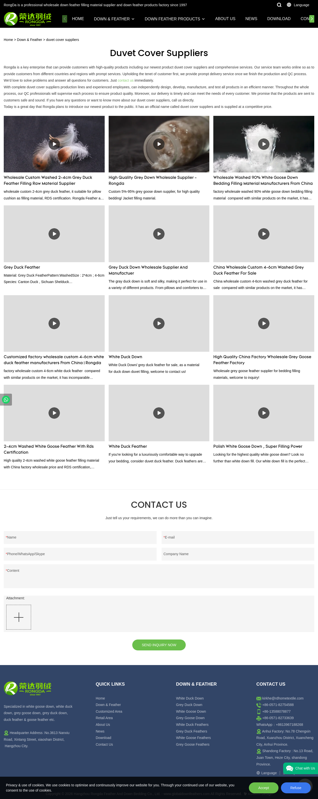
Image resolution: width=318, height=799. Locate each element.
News (251, 19)
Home (78, 19)
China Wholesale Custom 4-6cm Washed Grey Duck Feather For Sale (258, 271)
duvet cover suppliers (62, 40)
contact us (126, 80)
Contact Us (104, 744)
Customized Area (109, 711)
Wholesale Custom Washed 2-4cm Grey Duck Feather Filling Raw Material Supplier (48, 181)
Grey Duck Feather (22, 268)
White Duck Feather (128, 447)
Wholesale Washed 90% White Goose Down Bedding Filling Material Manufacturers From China (263, 181)
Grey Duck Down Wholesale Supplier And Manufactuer (148, 271)
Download (279, 19)
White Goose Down (191, 711)
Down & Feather (112, 19)
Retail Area (104, 718)
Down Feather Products (172, 19)
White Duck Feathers (192, 725)
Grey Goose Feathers (193, 744)
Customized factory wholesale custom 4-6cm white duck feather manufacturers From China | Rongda (54, 360)
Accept (263, 788)
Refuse (295, 788)
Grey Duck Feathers (191, 731)
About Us (225, 19)
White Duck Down (125, 357)
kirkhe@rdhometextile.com (283, 698)
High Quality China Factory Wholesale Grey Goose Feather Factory (262, 360)
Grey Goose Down (190, 718)
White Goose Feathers (193, 738)
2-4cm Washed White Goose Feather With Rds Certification (49, 450)
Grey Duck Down (189, 705)
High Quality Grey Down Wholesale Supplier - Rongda (153, 181)
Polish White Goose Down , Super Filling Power (257, 447)
